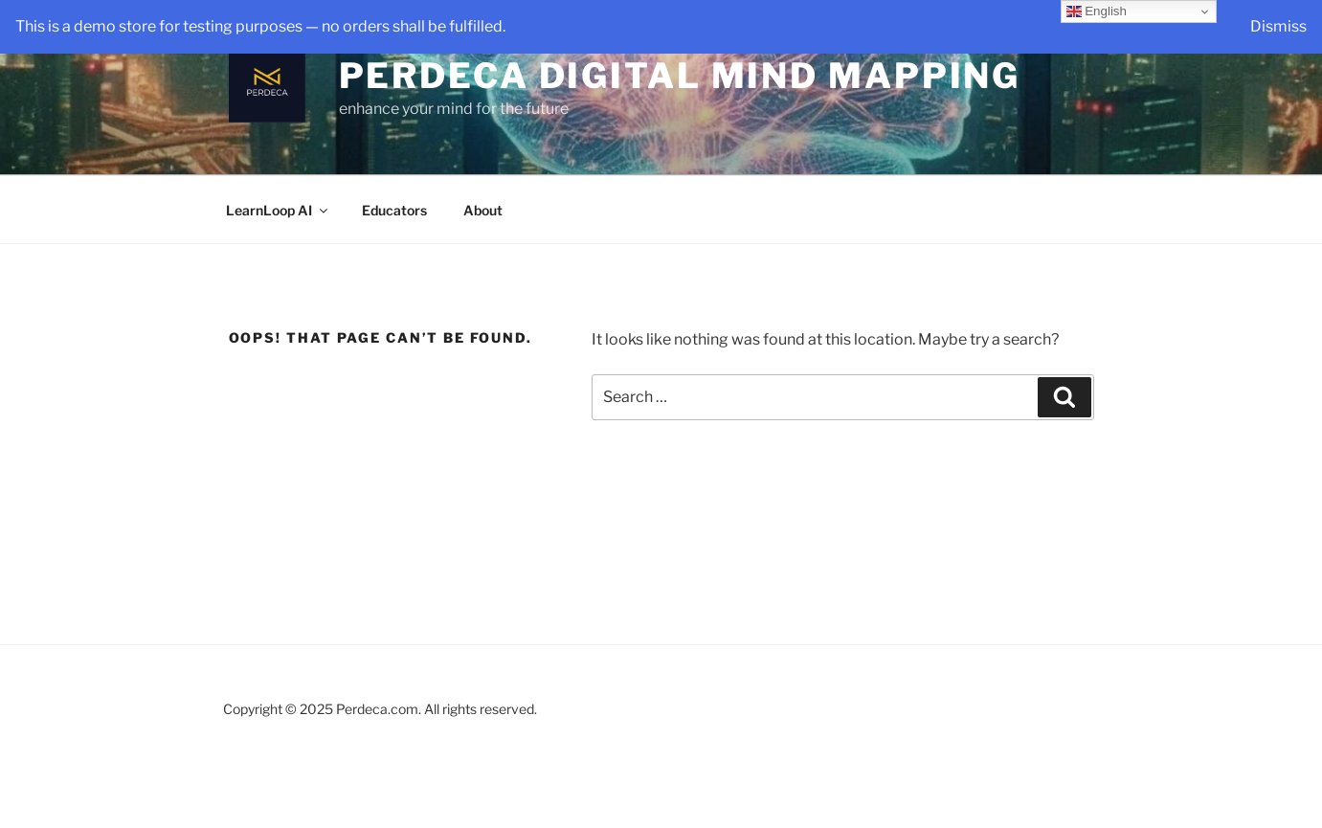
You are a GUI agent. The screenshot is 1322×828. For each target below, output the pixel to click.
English (1096, 11)
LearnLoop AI (278, 210)
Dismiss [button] (1278, 26)
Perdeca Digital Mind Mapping (680, 76)
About (483, 210)
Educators (394, 210)
